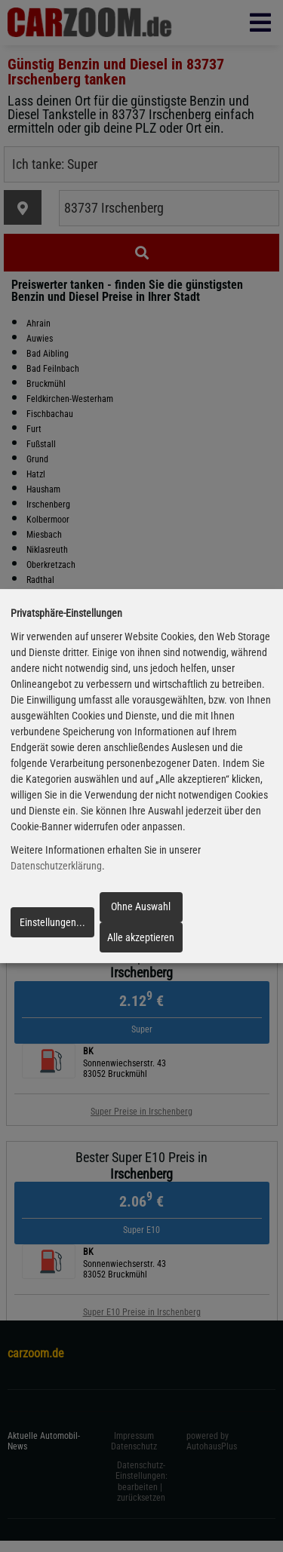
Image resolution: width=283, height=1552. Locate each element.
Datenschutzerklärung (56, 866)
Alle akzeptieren (140, 937)
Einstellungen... (52, 922)
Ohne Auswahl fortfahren (141, 911)
